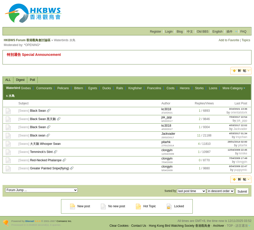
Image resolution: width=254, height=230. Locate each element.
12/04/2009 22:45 (237, 149)
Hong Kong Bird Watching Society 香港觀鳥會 (179, 225)
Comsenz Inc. (64, 221)
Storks (199, 88)
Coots (170, 88)
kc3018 (166, 109)
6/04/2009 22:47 (238, 166)
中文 (190, 31)
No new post (113, 206)
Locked (175, 206)
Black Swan (38, 110)
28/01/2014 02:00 (237, 141)
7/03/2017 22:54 (238, 117)
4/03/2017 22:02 (238, 125)
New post (80, 206)
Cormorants (44, 88)
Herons (185, 88)
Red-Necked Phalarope (46, 160)
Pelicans (63, 88)
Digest (20, 80)
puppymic (240, 170)
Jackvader (240, 129)
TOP (230, 225)
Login (169, 31)
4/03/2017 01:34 (238, 133)
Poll (32, 80)
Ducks (106, 88)
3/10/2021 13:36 (238, 108)
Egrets (92, 88)
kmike (243, 153)
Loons (213, 88)
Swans (23, 110)
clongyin (167, 150)
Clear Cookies (118, 225)
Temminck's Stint (41, 152)
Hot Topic (146, 206)
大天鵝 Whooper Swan (45, 144)
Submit (242, 191)
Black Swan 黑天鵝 (43, 119)
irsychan (241, 137)
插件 (230, 31)
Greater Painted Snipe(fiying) (49, 168)
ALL (8, 80)
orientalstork (239, 112)
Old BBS (203, 31)
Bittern (78, 88)
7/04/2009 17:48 (238, 158)
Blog (180, 31)
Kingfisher (135, 88)
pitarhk (166, 142)
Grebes (26, 88)
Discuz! (29, 221)
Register (155, 31)
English (217, 31)
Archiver (218, 225)
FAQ (243, 31)
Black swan (37, 135)
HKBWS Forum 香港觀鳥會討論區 (27, 40)
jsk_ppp (166, 117)
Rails (119, 88)
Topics (246, 40)
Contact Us (138, 225)
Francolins (154, 88)
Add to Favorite (229, 40)
